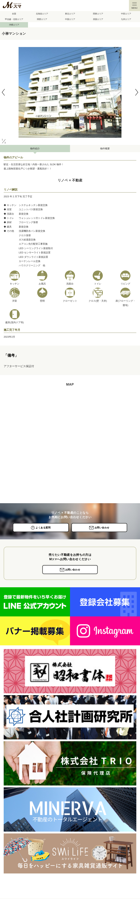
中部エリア (126, 14)
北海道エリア (42, 14)
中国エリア (70, 19)
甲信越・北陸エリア (14, 19)
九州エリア (126, 19)
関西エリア (42, 19)
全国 (14, 14)
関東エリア (98, 14)
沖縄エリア (14, 25)
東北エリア (70, 14)
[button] (3, 92)
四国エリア (98, 19)
